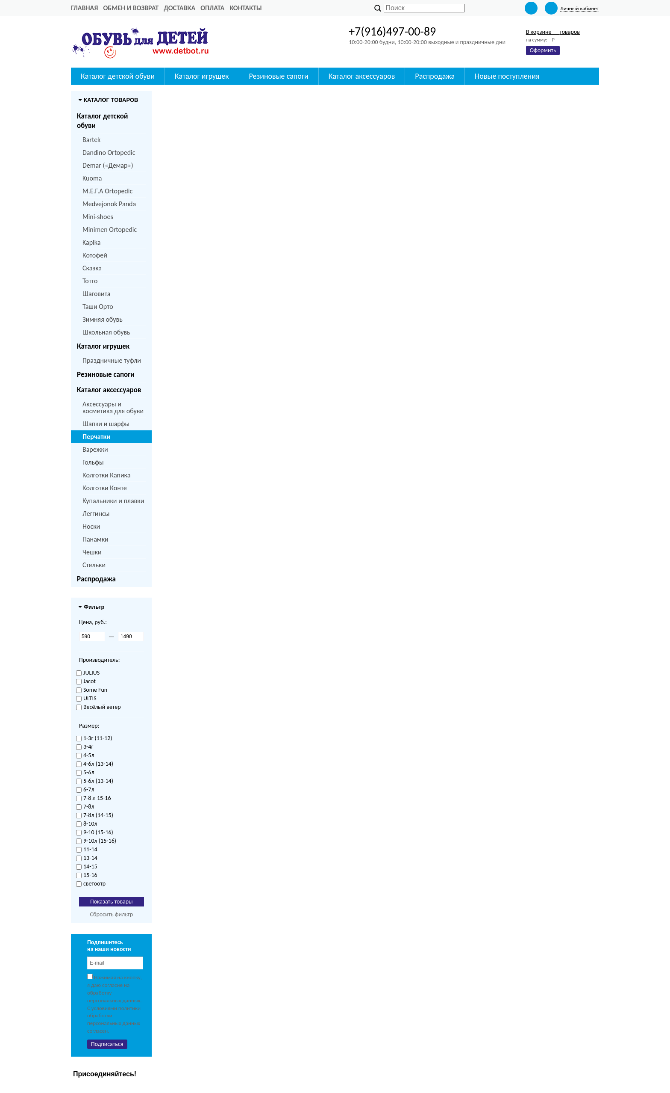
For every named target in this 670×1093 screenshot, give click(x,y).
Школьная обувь (106, 332)
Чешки (92, 552)
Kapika (91, 242)
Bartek (91, 140)
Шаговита (96, 294)
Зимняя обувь (102, 319)
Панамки (95, 539)
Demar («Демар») (107, 165)
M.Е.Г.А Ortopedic (107, 191)
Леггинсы (95, 513)
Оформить (543, 50)
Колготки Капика (106, 475)
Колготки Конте (104, 488)
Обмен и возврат (131, 8)
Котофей (94, 255)
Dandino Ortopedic (108, 152)
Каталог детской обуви (102, 121)
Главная (84, 8)
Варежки (95, 449)
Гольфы (93, 462)
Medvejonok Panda (109, 204)
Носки (91, 526)
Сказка (92, 268)
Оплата (212, 8)
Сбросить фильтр (111, 914)
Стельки (94, 565)
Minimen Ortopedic (109, 229)
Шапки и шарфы (105, 424)
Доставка (179, 8)
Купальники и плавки (113, 501)
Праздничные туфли (111, 360)
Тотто (89, 281)
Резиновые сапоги (106, 374)
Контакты (245, 8)
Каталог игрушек (103, 346)
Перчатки (96, 436)
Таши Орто (97, 306)
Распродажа (96, 579)
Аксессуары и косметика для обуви (113, 407)
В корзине (553, 32)
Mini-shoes (97, 217)
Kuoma (92, 178)
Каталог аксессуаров (109, 389)
